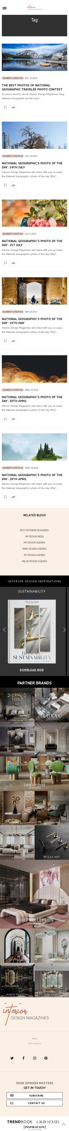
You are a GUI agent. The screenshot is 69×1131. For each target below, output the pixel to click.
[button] (64, 629)
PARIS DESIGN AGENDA (34, 548)
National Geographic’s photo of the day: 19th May (32, 321)
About (34, 1038)
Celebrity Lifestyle (12, 78)
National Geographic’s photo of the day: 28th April (32, 477)
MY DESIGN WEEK (34, 536)
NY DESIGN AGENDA (34, 555)
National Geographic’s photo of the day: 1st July (32, 243)
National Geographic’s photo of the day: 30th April (32, 399)
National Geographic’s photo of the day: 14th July (32, 165)
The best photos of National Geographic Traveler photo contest (32, 87)
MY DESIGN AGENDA (34, 542)
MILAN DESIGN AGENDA (34, 561)
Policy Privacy (34, 1043)
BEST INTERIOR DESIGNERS (34, 530)
